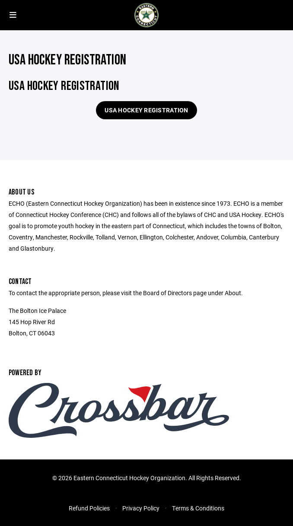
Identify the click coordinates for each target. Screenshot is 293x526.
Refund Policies (89, 508)
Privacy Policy (140, 508)
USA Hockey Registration (146, 110)
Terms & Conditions (198, 508)
